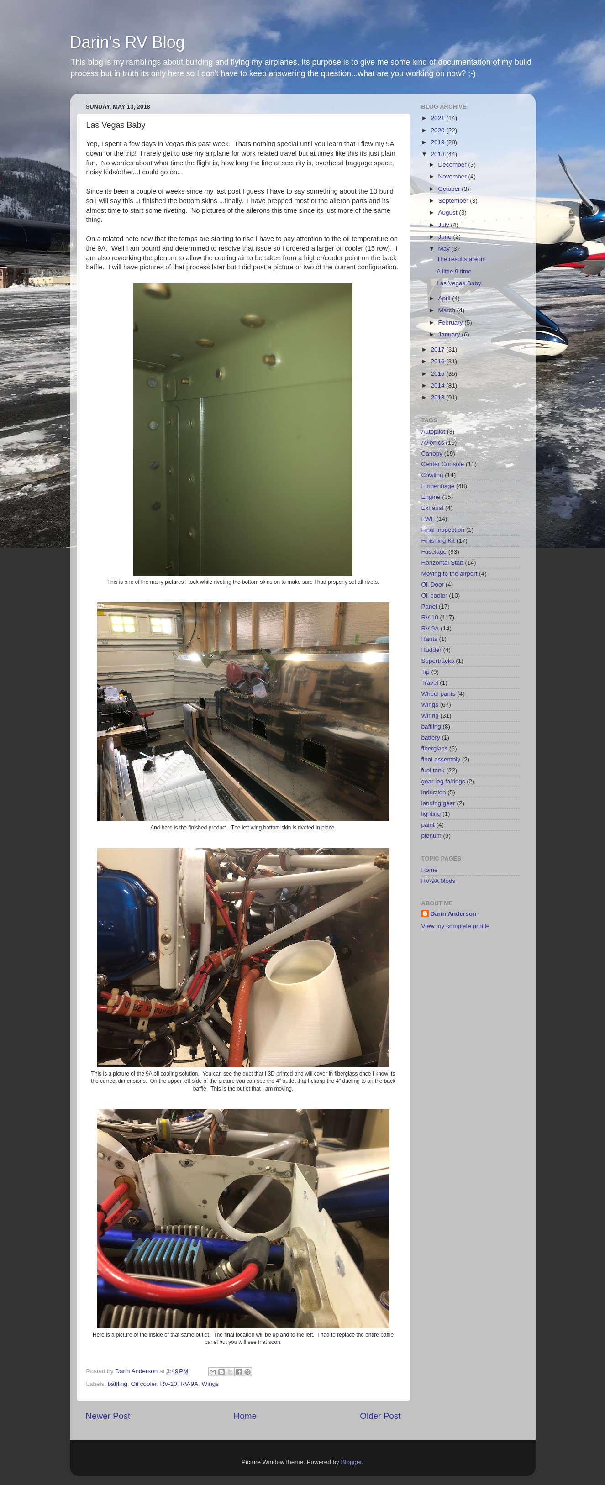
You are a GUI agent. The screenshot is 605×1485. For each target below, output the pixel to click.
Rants (429, 638)
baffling (117, 1383)
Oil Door (432, 584)
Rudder (431, 649)
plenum (431, 835)
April (445, 298)
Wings (210, 1383)
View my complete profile (455, 926)
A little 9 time (454, 271)
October (450, 188)
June (445, 236)
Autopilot (433, 431)
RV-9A (189, 1383)
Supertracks (437, 660)
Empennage (438, 486)
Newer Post (108, 1416)
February (451, 322)
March (447, 310)
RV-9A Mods (438, 880)
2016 (438, 361)
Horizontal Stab (442, 562)
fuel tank (433, 770)
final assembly (441, 759)
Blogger (351, 1462)
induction (433, 792)
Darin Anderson (454, 913)
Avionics (432, 442)
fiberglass (434, 748)
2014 (438, 385)
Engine (431, 496)
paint (428, 824)
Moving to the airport (449, 573)
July (444, 224)
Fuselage (434, 551)
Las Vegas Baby (459, 283)
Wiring (430, 715)
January (450, 334)
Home (245, 1416)
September (454, 200)
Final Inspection (443, 529)
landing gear (438, 803)
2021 (438, 118)
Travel (429, 682)
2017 (438, 349)
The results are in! (461, 259)
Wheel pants (438, 693)
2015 (438, 373)
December (453, 164)
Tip (425, 671)
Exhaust (432, 507)
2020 (438, 130)
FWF (428, 518)
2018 (438, 154)
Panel (429, 606)
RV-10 (168, 1383)
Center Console (442, 464)
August (448, 212)
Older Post (380, 1416)
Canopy (432, 453)
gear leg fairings (443, 781)
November (453, 176)
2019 (438, 142)
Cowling (432, 475)
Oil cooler (144, 1383)
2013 (438, 397)
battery (430, 737)
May (445, 248)
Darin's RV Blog (127, 42)
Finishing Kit (438, 540)
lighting (431, 813)
